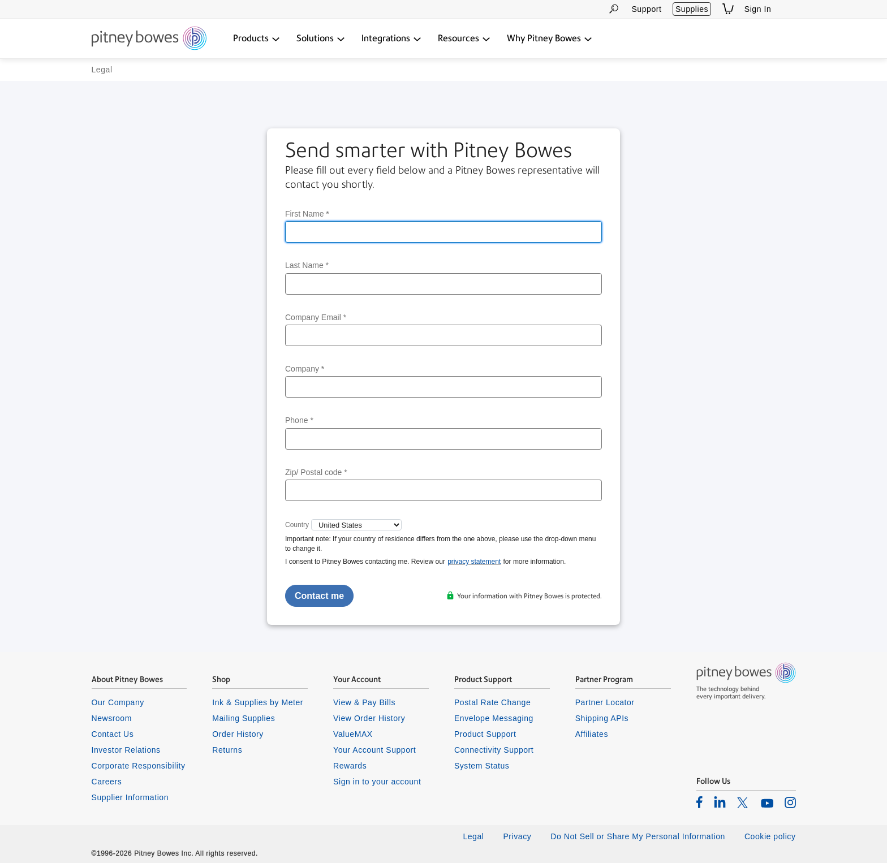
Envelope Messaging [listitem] (493, 718)
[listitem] (699, 802)
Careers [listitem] (107, 781)
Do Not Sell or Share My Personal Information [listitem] (637, 836)
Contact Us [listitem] (113, 734)
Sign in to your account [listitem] (377, 781)
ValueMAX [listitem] (353, 734)
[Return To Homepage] (149, 39)
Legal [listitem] (473, 836)
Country (297, 525)
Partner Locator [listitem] (605, 702)
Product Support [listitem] (485, 734)
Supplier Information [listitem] (130, 797)
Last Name (307, 265)
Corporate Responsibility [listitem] (139, 765)
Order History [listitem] (238, 734)
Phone (299, 420)
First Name (307, 213)
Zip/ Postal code (316, 472)
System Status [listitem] (482, 765)
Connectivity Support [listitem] (493, 749)
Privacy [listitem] (517, 836)
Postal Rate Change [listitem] (492, 702)
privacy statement (474, 562)
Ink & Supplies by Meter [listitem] (257, 702)
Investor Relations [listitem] (126, 749)
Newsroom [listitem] (112, 718)
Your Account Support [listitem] (374, 749)
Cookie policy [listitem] (770, 836)
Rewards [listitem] (350, 765)
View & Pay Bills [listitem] (364, 702)
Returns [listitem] (227, 749)
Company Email (315, 317)
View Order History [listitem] (369, 718)
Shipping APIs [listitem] (601, 718)
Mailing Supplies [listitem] (243, 718)
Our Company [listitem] (118, 702)
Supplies (691, 9)
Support (646, 9)
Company (304, 368)
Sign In (758, 9)
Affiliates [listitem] (591, 734)
